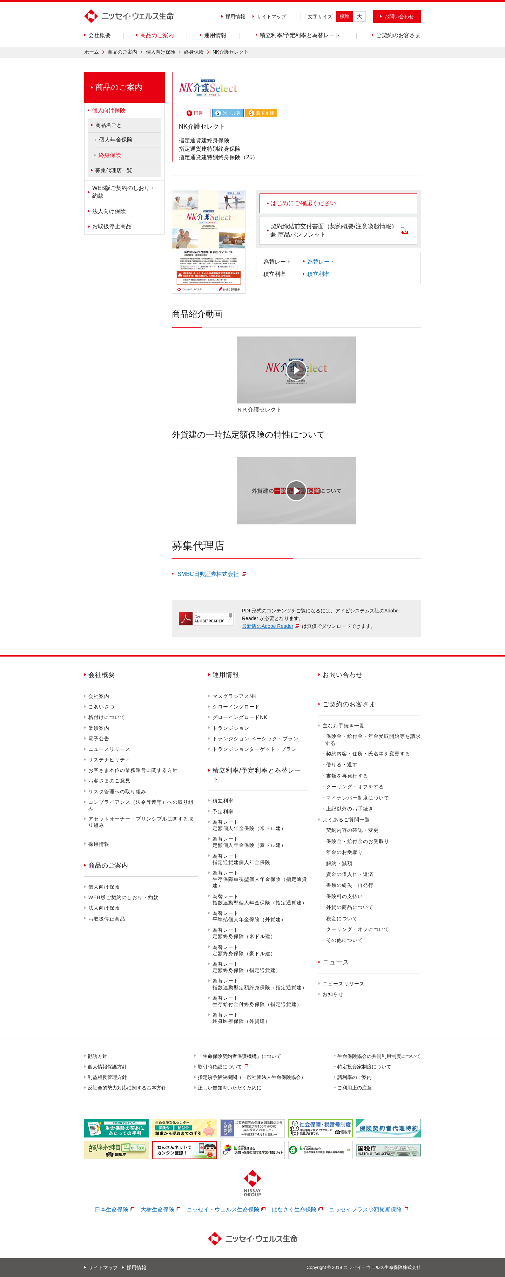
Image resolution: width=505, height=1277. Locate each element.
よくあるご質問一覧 (346, 819)
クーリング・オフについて (357, 929)
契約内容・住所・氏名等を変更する (368, 753)
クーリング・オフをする (355, 786)
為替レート (321, 262)
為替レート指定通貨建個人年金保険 (241, 859)
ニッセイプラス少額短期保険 (365, 1210)
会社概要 (101, 674)
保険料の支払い (344, 896)
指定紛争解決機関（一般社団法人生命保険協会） (252, 1077)
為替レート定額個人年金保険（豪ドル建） (249, 842)
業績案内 (98, 728)
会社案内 (98, 696)
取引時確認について (220, 1066)
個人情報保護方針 (107, 1066)
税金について (342, 918)
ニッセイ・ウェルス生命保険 (223, 1210)
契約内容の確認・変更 (352, 830)
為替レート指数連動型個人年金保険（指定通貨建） (260, 899)
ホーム (91, 52)
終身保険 (194, 52)
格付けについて (106, 717)
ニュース (336, 962)
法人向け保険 (104, 908)
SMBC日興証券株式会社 (208, 574)
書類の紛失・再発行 (349, 885)
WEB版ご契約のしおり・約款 (123, 897)
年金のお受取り (344, 852)
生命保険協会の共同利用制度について (379, 1056)
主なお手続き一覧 (344, 725)
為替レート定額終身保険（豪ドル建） (244, 950)
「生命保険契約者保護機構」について (239, 1056)
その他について (344, 940)
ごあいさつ (101, 706)
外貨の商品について (349, 907)
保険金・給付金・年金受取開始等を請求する (373, 739)
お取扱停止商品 (106, 919)
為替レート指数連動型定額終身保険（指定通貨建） (260, 984)
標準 (345, 16)
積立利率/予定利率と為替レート (257, 775)
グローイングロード (236, 706)
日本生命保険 (111, 1210)
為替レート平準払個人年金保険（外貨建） (249, 916)
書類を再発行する (347, 776)
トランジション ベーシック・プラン (255, 738)
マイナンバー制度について (357, 798)
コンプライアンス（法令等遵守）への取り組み (141, 805)
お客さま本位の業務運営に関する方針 (133, 770)
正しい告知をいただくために (230, 1088)
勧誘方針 (97, 1056)
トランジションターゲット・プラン (255, 749)
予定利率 (223, 811)
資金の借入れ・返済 (349, 874)
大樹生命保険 (157, 1210)
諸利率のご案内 (355, 1077)
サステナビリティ (109, 759)
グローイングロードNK (240, 717)
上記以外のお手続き (349, 808)
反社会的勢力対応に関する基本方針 (127, 1088)
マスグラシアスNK (235, 696)
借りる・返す (342, 764)
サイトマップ (271, 16)
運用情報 (226, 674)
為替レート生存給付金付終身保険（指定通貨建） (257, 1001)
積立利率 (318, 274)
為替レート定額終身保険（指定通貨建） (247, 967)
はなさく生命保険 (294, 1210)
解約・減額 (339, 863)
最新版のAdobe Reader (267, 626)
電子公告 (98, 738)
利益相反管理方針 (107, 1077)
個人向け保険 (160, 52)
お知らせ (333, 994)
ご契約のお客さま (349, 704)
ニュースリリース (109, 749)
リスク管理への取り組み (117, 791)
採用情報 (235, 16)
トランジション (231, 728)
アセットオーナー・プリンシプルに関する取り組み (141, 822)
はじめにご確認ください (303, 203)
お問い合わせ (343, 674)
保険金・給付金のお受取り (357, 841)
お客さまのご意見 (109, 780)
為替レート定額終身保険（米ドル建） (244, 933)
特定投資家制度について (364, 1066)
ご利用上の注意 (355, 1088)
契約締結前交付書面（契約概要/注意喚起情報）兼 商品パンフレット (333, 230)
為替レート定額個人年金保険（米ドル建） (249, 825)
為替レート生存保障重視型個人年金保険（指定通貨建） (260, 879)
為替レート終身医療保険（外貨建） (241, 1018)
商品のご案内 (122, 52)
